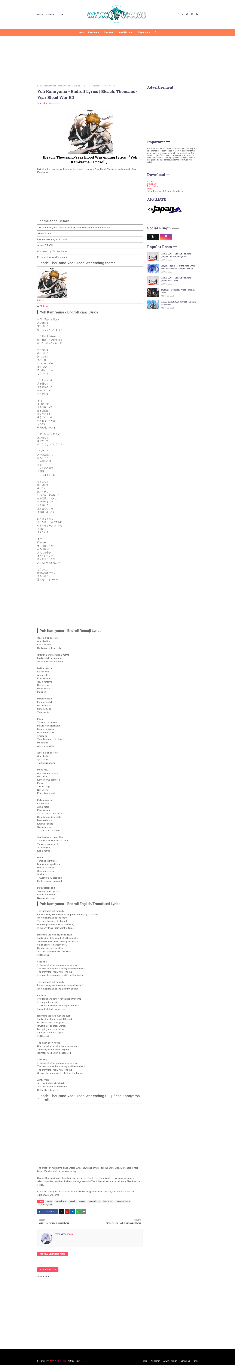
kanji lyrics (107, 1201)
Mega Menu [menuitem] (144, 32)
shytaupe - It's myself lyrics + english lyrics (178, 291)
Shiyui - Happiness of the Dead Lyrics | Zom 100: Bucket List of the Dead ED (178, 267)
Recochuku (152, 186)
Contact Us (185, 1361)
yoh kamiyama (50, 86)
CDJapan (44, 306)
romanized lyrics (123, 1201)
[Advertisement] (117, 59)
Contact (61, 14)
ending (82, 1201)
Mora (149, 189)
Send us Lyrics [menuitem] (126, 32)
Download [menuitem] (109, 32)
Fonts (195, 1361)
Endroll (40, 300)
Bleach (72, 1201)
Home (40, 14)
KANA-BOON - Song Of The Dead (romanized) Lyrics (176, 279)
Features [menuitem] (92, 32)
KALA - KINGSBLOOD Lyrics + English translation (178, 303)
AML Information (170, 1361)
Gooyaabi (83, 1361)
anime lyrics (61, 1201)
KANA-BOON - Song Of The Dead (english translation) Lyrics (176, 255)
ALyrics (43, 103)
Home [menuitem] (81, 32)
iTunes (150, 181)
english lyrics (94, 1201)
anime (49, 1201)
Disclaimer (50, 14)
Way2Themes (60, 1361)
